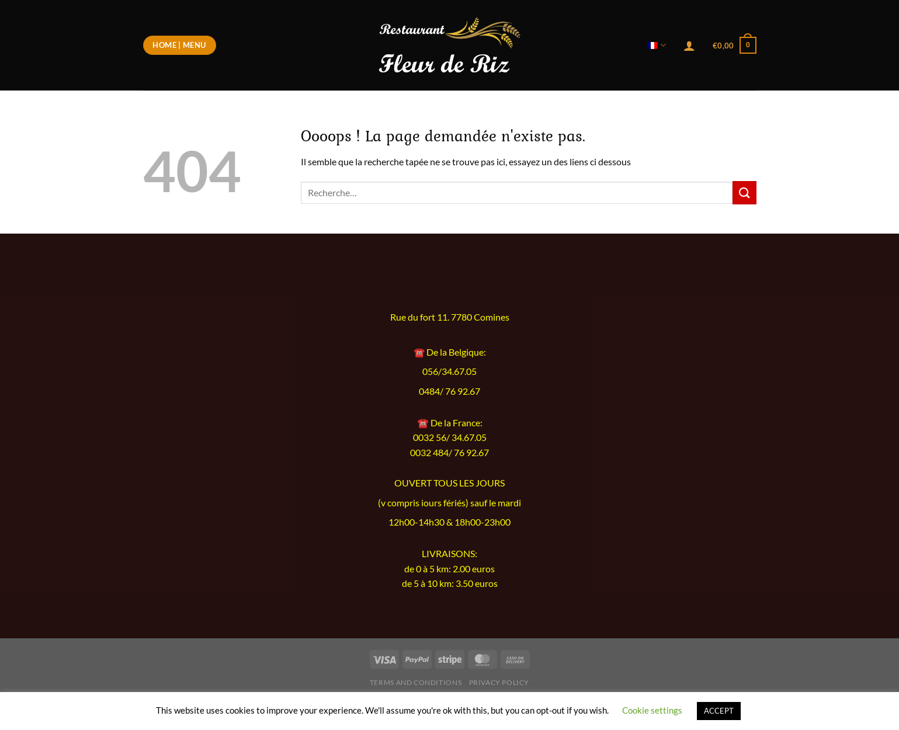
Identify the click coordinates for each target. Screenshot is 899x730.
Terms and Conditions (415, 682)
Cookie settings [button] (652, 710)
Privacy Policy (499, 682)
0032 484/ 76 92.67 (449, 452)
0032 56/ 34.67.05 (450, 437)
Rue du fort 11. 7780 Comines (449, 317)
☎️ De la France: (450, 422)
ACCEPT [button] (719, 710)
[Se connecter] (689, 45)
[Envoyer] (744, 192)
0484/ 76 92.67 (449, 391)
